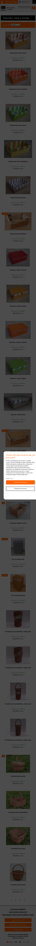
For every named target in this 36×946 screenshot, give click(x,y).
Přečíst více (9, 478)
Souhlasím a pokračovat (20, 482)
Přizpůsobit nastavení (20, 488)
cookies (8, 462)
